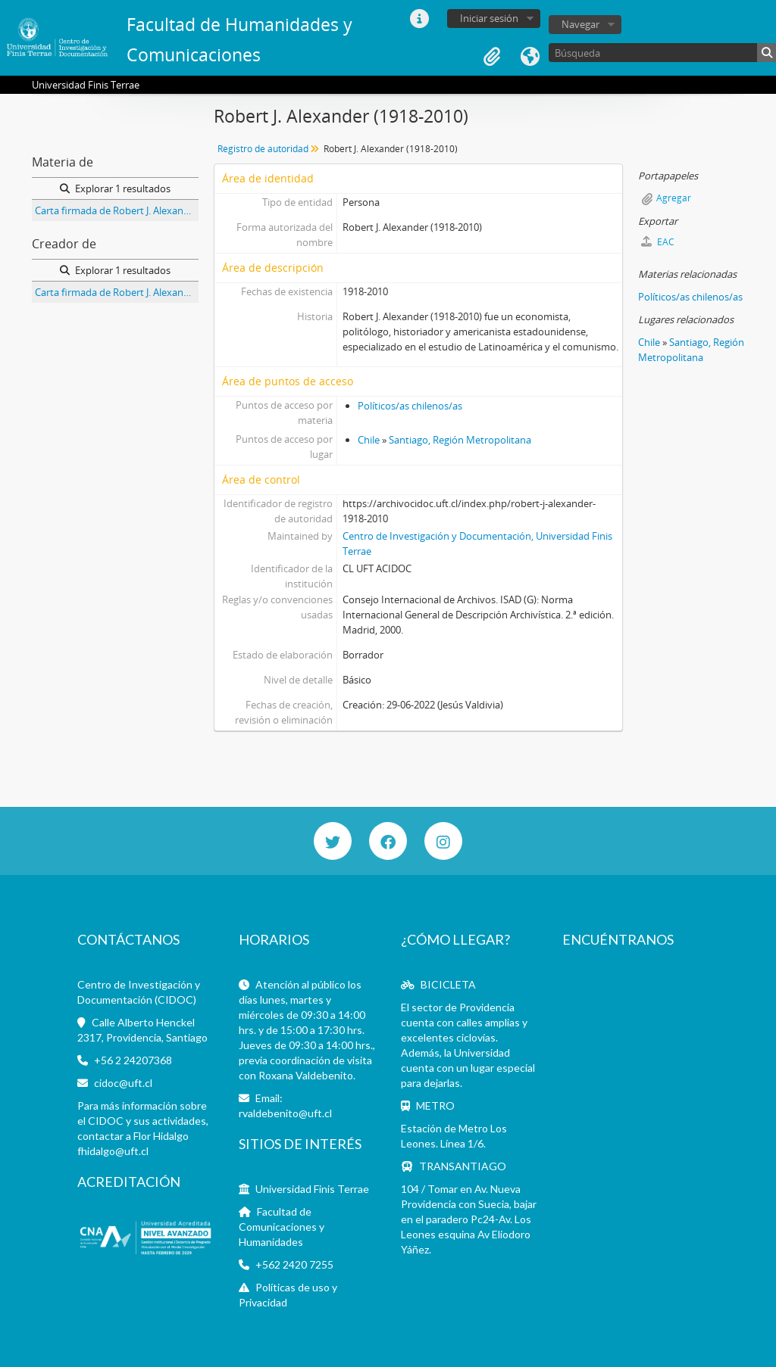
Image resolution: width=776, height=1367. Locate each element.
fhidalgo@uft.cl (113, 1150)
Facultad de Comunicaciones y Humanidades (281, 1226)
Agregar (673, 198)
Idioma (530, 57)
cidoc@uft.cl (123, 1082)
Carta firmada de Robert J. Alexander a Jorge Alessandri (117, 210)
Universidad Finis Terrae (312, 1188)
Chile (369, 440)
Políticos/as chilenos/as (410, 406)
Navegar (580, 24)
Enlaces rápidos (419, 19)
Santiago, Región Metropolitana (460, 440)
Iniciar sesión (489, 18)
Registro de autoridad (262, 148)
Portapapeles (492, 57)
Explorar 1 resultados (115, 188)
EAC (657, 241)
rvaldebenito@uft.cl (285, 1113)
